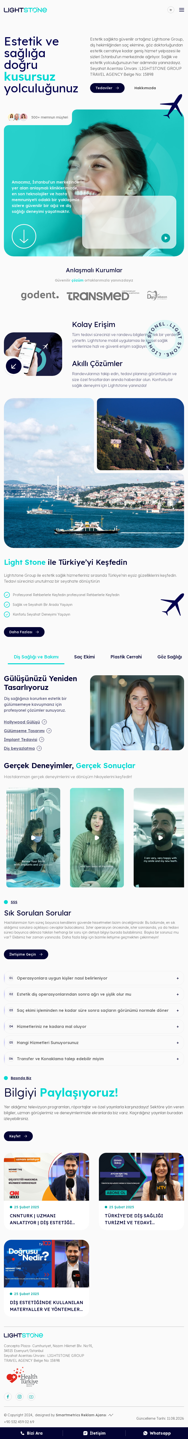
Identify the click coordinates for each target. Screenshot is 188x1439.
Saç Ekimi (84, 657)
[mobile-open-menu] (181, 9)
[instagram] (20, 1397)
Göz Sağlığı (169, 657)
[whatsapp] (156, 1433)
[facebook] (8, 1397)
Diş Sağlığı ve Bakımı (36, 657)
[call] (31, 1433)
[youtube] (31, 1397)
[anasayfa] (25, 9)
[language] (170, 9)
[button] (94, 978)
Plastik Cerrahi (126, 657)
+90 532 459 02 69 (19, 1422)
